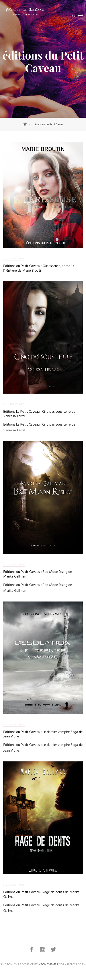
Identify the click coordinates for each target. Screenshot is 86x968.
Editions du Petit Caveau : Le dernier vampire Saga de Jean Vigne (43, 733)
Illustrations (14, 259)
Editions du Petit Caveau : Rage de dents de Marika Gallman (41, 893)
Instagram (43, 949)
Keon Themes (48, 964)
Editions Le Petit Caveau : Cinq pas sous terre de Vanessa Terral (39, 414)
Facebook (32, 949)
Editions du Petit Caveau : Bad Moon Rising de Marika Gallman (37, 574)
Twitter (54, 949)
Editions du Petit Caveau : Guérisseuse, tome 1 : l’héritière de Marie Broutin (38, 268)
